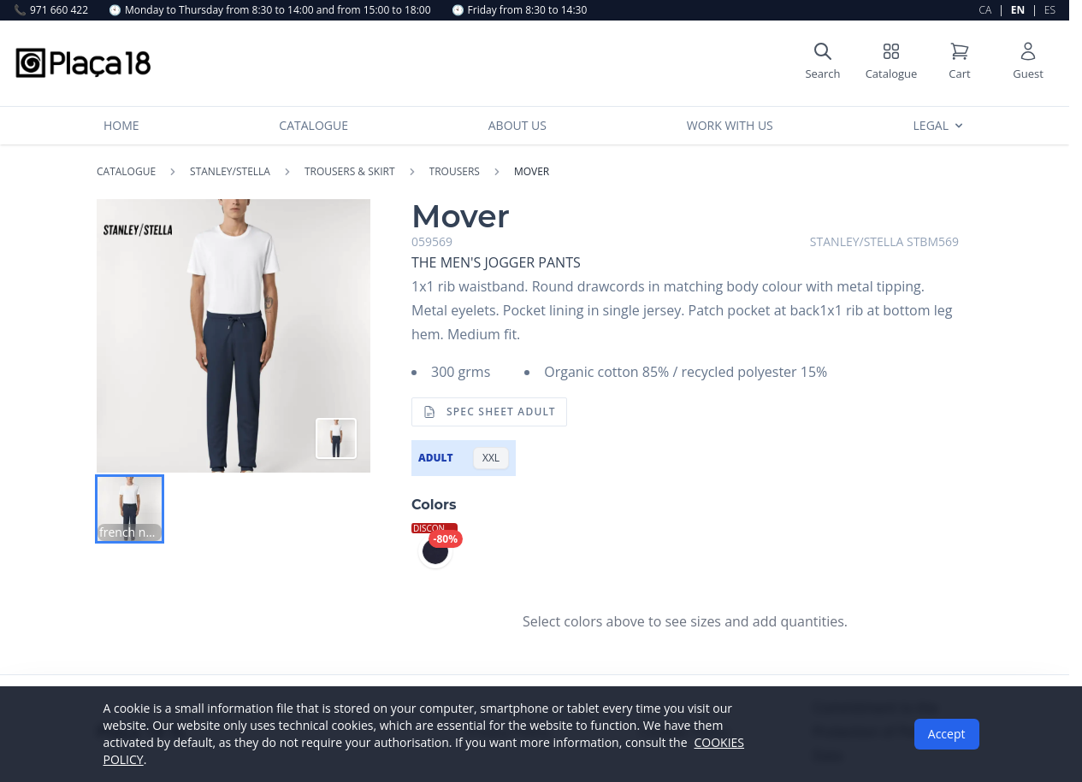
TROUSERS (454, 172)
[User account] (1028, 63)
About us (517, 125)
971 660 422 (51, 10)
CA (985, 10)
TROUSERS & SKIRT (349, 172)
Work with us (730, 125)
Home (121, 125)
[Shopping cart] (959, 63)
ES (1049, 10)
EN (1018, 10)
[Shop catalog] (891, 63)
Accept (947, 734)
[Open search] (822, 63)
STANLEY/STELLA (230, 172)
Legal (939, 125)
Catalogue (313, 125)
